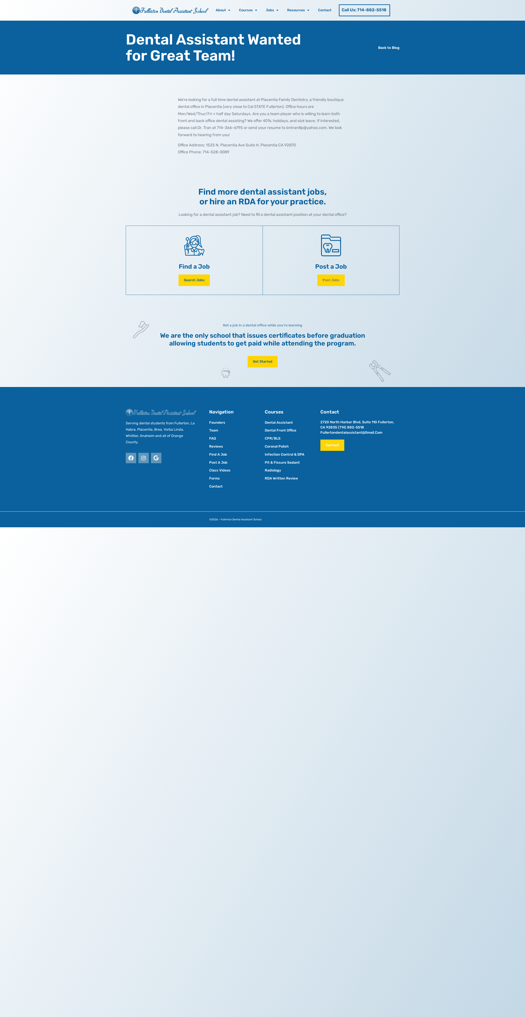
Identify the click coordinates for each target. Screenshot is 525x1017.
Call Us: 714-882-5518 (364, 9)
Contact (324, 10)
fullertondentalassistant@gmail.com (351, 432)
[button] (331, 280)
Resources (298, 10)
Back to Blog (388, 48)
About (223, 10)
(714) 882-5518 (351, 427)
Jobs (272, 10)
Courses (248, 10)
